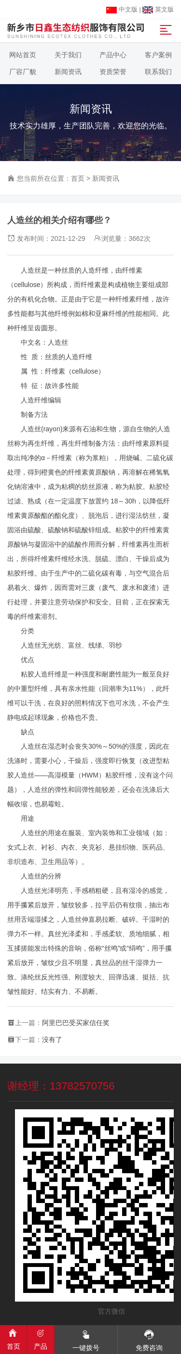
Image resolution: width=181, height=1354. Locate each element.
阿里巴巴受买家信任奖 (76, 1023)
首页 (77, 178)
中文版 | (124, 9)
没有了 (52, 1039)
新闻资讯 (105, 178)
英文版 (158, 9)
